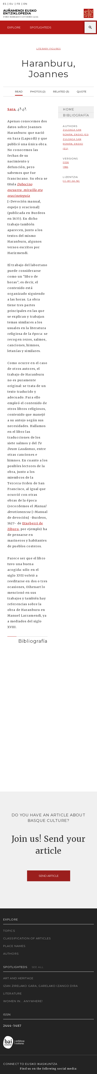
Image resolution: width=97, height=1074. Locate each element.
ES (4, 4)
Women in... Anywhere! (23, 1001)
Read (19, 91)
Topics (9, 930)
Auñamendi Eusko (20, 13)
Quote (81, 91)
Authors (11, 953)
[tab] (27, 640)
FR (18, 4)
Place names (14, 946)
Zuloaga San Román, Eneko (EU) (73, 144)
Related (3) (61, 91)
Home (68, 109)
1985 (65, 167)
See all (38, 967)
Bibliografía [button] (33, 641)
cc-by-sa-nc (71, 181)
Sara (11, 109)
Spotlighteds (40, 27)
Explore (13, 27)
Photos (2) (37, 91)
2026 (66, 162)
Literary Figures (48, 48)
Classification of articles (27, 938)
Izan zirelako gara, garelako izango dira (40, 985)
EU (11, 4)
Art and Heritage (18, 978)
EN (25, 4)
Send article (49, 875)
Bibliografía (76, 115)
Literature (12, 993)
